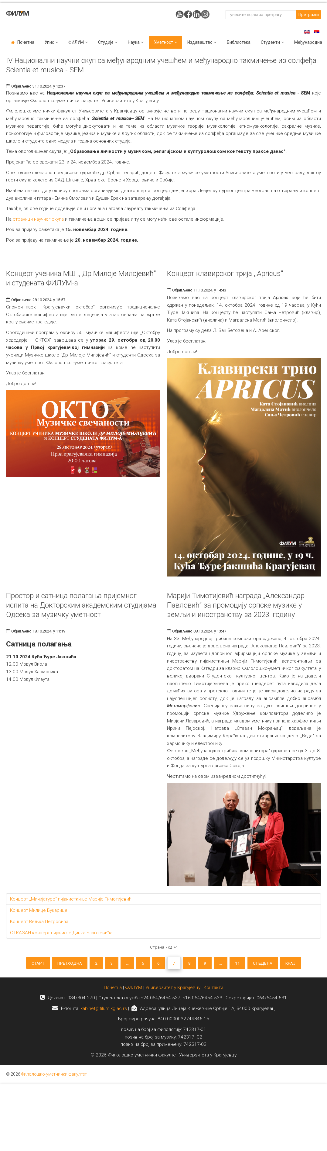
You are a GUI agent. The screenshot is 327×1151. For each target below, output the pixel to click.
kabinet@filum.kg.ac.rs (103, 1010)
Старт (30, 963)
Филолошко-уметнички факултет (54, 1075)
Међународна (308, 42)
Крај (298, 963)
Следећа (268, 963)
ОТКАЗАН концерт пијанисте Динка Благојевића (61, 933)
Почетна (25, 42)
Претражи (308, 14)
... (125, 963)
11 (241, 963)
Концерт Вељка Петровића (39, 921)
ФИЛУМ (133, 989)
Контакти (213, 989)
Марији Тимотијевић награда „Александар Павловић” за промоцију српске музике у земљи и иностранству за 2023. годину (236, 605)
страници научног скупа (38, 219)
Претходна (64, 963)
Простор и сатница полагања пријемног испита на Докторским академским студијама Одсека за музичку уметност (81, 605)
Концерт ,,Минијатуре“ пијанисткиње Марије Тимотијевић (70, 899)
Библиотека (238, 42)
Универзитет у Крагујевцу (172, 989)
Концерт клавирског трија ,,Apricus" (225, 273)
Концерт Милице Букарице (38, 910)
